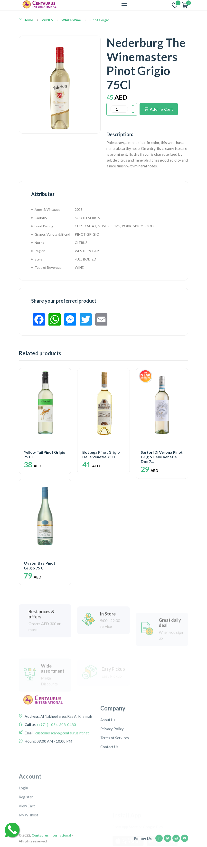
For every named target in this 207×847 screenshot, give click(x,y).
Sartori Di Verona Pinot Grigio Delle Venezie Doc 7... (162, 457)
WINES (47, 20)
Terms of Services (114, 764)
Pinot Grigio (99, 20)
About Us (107, 746)
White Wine (71, 20)
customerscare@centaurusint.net (62, 752)
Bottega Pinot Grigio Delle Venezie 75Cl (101, 454)
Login (23, 824)
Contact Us (109, 773)
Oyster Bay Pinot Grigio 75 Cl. (39, 565)
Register (26, 833)
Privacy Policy (112, 755)
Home (26, 20)
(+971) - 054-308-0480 (56, 743)
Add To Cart (158, 109)
